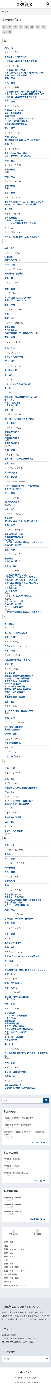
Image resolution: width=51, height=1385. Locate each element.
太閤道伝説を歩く (12, 729)
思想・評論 (8, 1242)
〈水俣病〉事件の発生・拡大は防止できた (24, 91)
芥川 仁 (8, 228)
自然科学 (7, 1282)
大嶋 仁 (8, 885)
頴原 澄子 (9, 779)
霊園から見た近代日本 (14, 692)
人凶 (6, 314)
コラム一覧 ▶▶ (40, 1181)
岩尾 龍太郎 (10, 477)
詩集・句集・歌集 (11, 1278)
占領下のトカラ (11, 330)
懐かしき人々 (10, 400)
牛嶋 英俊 (9, 718)
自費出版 (18, 1378)
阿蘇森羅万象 (10, 1040)
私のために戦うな (12, 561)
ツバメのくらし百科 (13, 1037)
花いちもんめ (10, 591)
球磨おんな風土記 (12, 260)
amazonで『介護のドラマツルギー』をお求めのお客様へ (24, 1133)
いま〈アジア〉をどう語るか (17, 156)
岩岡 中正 (9, 525)
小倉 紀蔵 (9, 934)
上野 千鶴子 (10, 637)
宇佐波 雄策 (10, 734)
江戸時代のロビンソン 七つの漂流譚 (21, 486)
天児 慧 (8, 48)
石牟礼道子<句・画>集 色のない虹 (21, 580)
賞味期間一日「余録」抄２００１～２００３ (25, 970)
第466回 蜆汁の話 (12, 1159)
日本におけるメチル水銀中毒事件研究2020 (24, 73)
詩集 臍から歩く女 (13, 983)
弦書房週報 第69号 (12, 1198)
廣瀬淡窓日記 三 (11, 438)
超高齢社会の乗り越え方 (15, 124)
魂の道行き (9, 540)
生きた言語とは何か (13, 902)
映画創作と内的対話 (13, 273)
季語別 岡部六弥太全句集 (16, 997)
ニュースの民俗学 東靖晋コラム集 (20, 223)
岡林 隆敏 (9, 858)
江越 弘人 (9, 792)
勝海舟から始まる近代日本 (16, 681)
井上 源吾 (9, 423)
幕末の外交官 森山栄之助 (16, 804)
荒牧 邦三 (9, 128)
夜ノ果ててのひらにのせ (15, 633)
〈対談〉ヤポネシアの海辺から (18, 596)
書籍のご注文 (30, 1378)
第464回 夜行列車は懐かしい (16, 1173)
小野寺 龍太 (10, 1076)
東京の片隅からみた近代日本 (17, 689)
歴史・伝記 (8, 1253)
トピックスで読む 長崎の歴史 (18, 801)
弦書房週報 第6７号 (12, 1211)
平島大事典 (9, 327)
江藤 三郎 (9, 768)
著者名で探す (14, 1232)
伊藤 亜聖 (9, 289)
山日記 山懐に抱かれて (15, 1072)
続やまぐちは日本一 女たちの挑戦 (20, 204)
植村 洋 (8, 747)
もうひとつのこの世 (13, 601)
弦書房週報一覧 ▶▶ (38, 1219)
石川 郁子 (9, 361)
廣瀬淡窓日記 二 (11, 432)
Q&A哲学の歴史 (11, 502)
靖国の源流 (9, 169)
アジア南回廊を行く (13, 743)
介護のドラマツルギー (14, 110)
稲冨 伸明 (9, 305)
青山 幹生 (9, 177)
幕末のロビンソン (12, 489)
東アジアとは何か (12, 943)
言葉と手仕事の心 (12, 894)
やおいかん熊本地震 (13, 357)
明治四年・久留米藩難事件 (16, 678)
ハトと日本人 (10, 1018)
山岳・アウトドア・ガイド (15, 1271)
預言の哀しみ (10, 588)
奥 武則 (8, 961)
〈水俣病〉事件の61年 (14, 70)
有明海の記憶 (10, 472)
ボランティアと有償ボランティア (19, 118)
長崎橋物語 (9, 867)
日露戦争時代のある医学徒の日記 (19, 1088)
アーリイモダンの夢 (13, 607)
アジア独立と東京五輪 (14, 686)
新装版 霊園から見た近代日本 (18, 676)
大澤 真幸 (9, 923)
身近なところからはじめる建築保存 (20, 788)
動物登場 (8, 558)
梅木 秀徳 (9, 651)
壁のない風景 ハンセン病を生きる (20, 521)
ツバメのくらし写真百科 (15, 1015)
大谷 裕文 (9, 947)
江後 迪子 (9, 822)
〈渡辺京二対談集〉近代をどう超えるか (22, 542)
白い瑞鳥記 (9, 1013)
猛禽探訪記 (9, 1021)
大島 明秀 (9, 872)
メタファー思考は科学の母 (16, 905)
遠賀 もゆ (9, 974)
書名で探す (37, 1232)
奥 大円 (8, 1044)
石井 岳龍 (9, 264)
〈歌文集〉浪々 (11, 405)
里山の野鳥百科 (11, 1023)
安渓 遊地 (9, 193)
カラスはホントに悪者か (15, 1032)
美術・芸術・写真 (11, 1267)
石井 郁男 (9, 493)
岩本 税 (8, 410)
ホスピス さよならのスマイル (18, 459)
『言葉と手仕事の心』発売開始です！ (19, 1118)
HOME (25, 1372)
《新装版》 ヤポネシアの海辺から (20, 577)
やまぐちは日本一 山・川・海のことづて (24, 202)
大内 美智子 (10, 1063)
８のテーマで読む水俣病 (15, 75)
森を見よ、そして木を (14, 897)
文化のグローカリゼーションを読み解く (22, 956)
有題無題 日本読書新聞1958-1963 (20, 397)
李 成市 (8, 375)
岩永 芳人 (9, 348)
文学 (6, 1260)
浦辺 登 (8, 664)
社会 (6, 1246)
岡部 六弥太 (10, 988)
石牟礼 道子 (10, 566)
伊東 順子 (9, 278)
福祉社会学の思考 (12, 113)
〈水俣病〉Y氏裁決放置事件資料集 (20, 61)
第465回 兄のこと (12, 1166)
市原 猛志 (9, 337)
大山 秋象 (9, 845)
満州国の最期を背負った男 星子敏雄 (21, 140)
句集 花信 (9, 999)
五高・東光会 (10, 137)
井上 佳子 (9, 509)
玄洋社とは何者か (12, 684)
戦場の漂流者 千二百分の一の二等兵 (21, 333)
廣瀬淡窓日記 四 (11, 443)
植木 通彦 (9, 702)
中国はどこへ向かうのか (15, 57)
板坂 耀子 (9, 550)
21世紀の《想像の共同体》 (16, 121)
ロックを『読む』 (12, 756)
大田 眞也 (9, 1004)
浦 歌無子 (9, 624)
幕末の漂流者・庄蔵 (13, 534)
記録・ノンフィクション (14, 1249)
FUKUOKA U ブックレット (15, 1285)
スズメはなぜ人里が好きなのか (18, 1029)
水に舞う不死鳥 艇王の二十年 (18, 711)
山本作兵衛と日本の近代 (15, 153)
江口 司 (8, 808)
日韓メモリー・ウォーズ (15, 646)
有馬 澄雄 (9, 78)
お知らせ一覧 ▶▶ (39, 1142)
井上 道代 (9, 248)
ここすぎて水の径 (12, 585)
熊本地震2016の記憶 (14, 537)
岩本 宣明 (9, 450)
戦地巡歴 (8, 518)
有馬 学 (8, 144)
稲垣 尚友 (9, 318)
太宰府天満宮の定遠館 (14, 697)
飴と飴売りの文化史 (13, 727)
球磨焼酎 (8, 257)
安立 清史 (9, 101)
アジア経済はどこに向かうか (18, 298)
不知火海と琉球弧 (12, 817)
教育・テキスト (10, 1256)
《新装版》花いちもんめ (15, 575)
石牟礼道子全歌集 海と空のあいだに (21, 583)
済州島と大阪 (10, 370)
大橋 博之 (9, 910)
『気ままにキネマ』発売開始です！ (18, 1125)
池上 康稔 (9, 463)
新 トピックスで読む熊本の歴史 (19, 419)
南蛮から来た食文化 (13, 831)
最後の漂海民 (10, 218)
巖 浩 (7, 388)
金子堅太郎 (10, 673)
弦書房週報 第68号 (12, 1205)
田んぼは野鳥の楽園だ (14, 1026)
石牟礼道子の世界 (12, 545)
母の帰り (8, 854)
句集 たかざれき (12, 402)
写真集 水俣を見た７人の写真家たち (21, 237)
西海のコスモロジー (13, 220)
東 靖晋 (8, 209)
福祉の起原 (9, 116)
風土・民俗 (8, 1264)
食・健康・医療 (10, 1274)
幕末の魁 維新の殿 (12, 1085)
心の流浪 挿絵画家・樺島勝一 (18, 919)
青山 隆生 (9, 161)
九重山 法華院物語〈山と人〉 (18, 660)
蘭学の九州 (9, 881)
